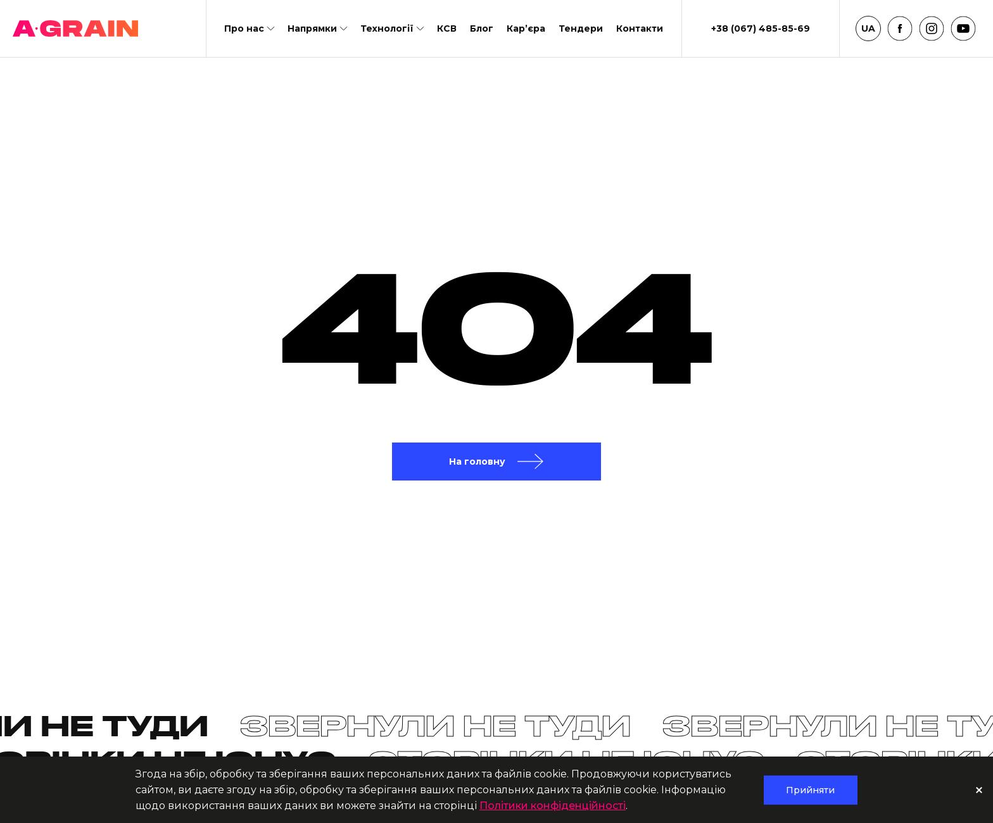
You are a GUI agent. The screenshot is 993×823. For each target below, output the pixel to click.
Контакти (639, 28)
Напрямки (312, 28)
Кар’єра (526, 28)
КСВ (447, 28)
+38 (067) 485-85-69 (760, 28)
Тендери (581, 28)
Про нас (244, 28)
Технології (387, 28)
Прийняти (810, 790)
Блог (481, 28)
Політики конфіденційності (552, 806)
